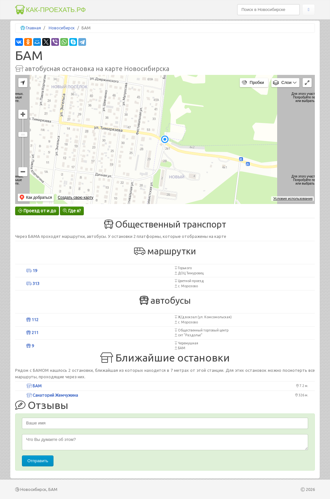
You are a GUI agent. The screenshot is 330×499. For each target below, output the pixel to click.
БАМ (34, 385)
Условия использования (293, 198)
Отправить (37, 460)
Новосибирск (62, 27)
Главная (33, 27)
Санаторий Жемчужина (52, 395)
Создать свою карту (75, 197)
